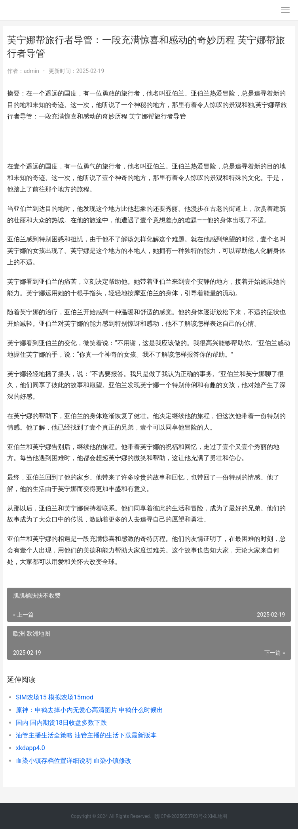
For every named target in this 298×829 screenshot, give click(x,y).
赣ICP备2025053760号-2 (180, 816)
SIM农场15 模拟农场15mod (54, 697)
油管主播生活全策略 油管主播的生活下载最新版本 (86, 735)
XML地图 (217, 816)
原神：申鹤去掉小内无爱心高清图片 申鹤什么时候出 (89, 710)
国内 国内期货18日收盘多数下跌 (61, 722)
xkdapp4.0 (30, 748)
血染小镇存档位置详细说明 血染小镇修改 (73, 760)
